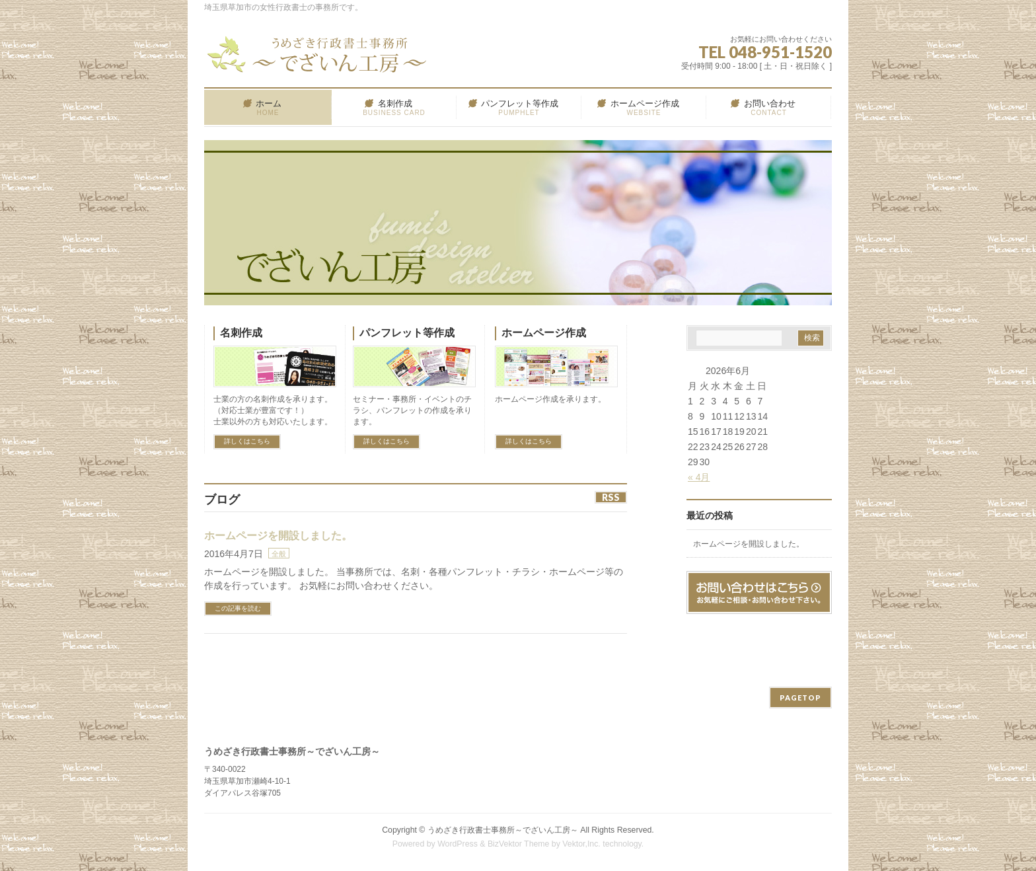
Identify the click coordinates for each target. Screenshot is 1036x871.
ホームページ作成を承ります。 (550, 399)
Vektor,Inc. (581, 844)
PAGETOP (800, 697)
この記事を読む (238, 608)
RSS (611, 497)
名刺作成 (241, 332)
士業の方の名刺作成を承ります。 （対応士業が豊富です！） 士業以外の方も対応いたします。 (272, 410)
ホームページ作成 (543, 332)
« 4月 (699, 477)
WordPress (457, 844)
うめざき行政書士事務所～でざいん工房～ (502, 830)
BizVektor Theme (519, 844)
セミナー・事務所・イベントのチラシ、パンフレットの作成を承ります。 (412, 410)
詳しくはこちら (247, 441)
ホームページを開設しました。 (278, 535)
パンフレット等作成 (407, 332)
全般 (279, 554)
